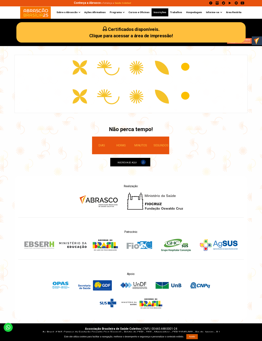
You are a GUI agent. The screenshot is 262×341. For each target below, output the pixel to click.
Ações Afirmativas (95, 12)
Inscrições (160, 12)
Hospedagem (194, 12)
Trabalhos (176, 12)
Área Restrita (233, 12)
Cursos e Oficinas (139, 12)
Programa (116, 12)
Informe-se (212, 12)
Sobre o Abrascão (67, 12)
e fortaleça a (102, 3)
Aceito (192, 336)
